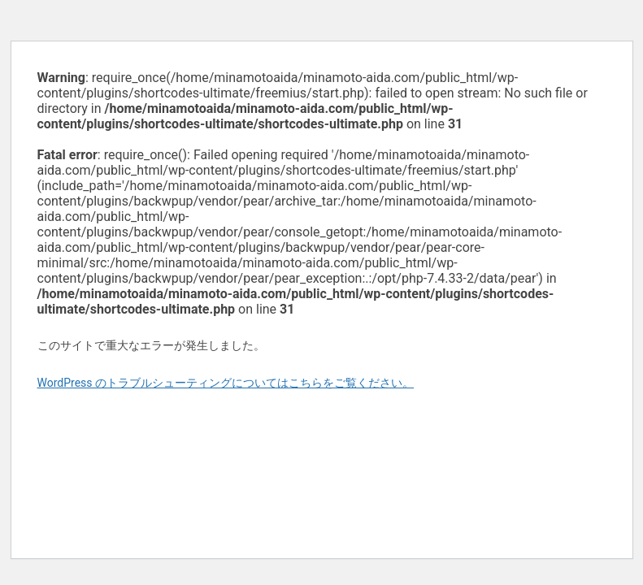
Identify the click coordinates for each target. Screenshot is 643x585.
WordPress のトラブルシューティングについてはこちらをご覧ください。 (226, 382)
